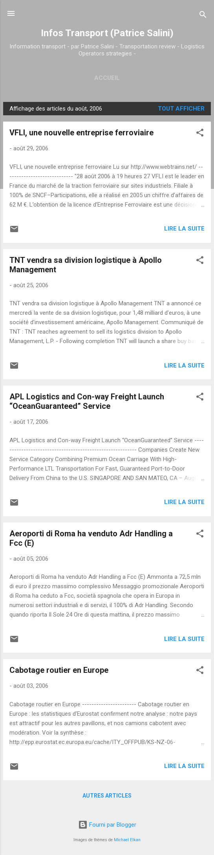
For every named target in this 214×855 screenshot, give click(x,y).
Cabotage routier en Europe (58, 670)
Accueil (107, 77)
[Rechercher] (203, 16)
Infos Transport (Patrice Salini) (107, 33)
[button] (200, 134)
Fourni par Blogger (107, 824)
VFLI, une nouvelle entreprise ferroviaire (81, 132)
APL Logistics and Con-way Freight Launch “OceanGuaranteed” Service (86, 401)
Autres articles (107, 795)
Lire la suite (184, 228)
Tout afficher (181, 108)
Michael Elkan (127, 839)
